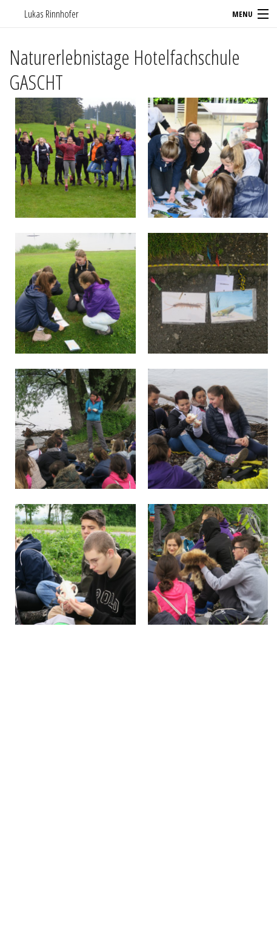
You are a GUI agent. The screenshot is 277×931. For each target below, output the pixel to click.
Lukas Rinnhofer (51, 14)
